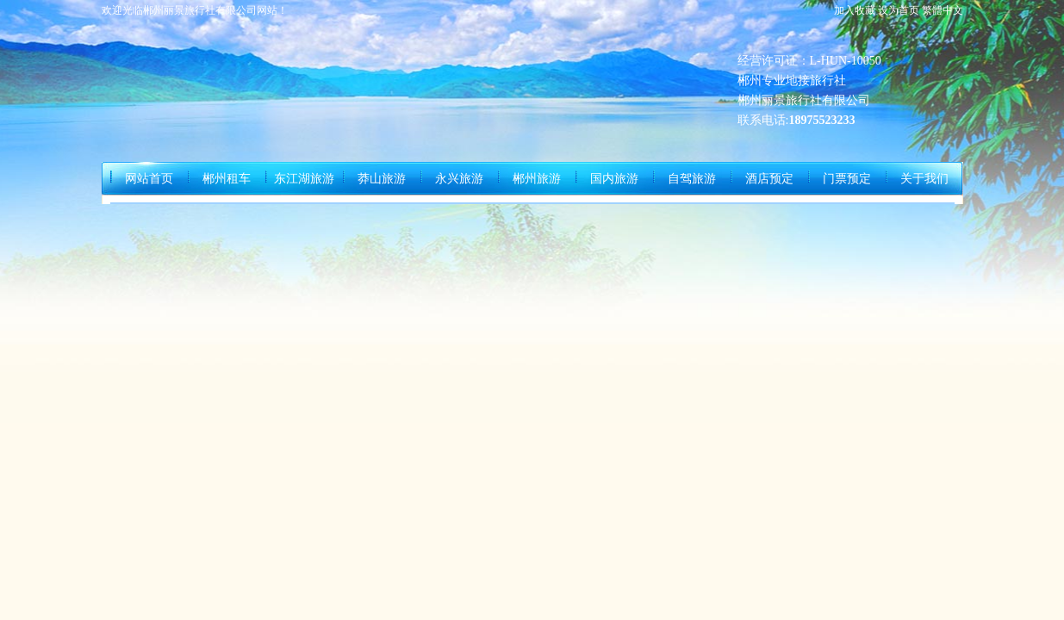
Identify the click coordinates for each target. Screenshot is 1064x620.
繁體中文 (942, 10)
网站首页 (149, 178)
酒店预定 (769, 178)
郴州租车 (226, 178)
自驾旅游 (692, 178)
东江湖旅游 (304, 178)
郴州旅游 (537, 178)
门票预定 (847, 178)
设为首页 (898, 10)
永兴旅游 (459, 178)
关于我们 (924, 178)
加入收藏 (854, 10)
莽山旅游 (382, 178)
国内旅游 (614, 178)
